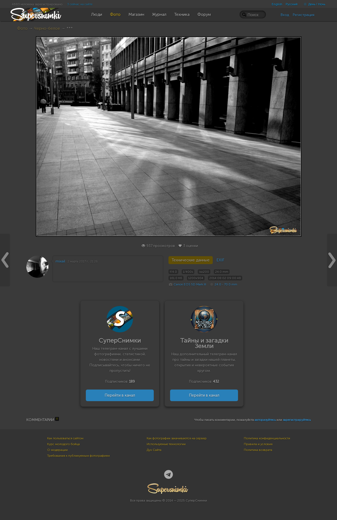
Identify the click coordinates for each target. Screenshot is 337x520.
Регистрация (303, 15)
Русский (292, 4)
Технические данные (191, 260)
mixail (60, 261)
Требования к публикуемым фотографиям (78, 456)
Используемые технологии (166, 444)
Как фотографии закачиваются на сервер (177, 438)
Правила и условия (258, 444)
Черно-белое (47, 28)
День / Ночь (313, 4)
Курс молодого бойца (63, 444)
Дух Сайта (154, 450)
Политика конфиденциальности (267, 438)
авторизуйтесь (265, 420)
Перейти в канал (120, 395)
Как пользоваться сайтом (65, 438)
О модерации (57, 450)
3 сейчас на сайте (79, 4)
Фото (22, 28)
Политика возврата (258, 450)
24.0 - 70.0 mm (226, 284)
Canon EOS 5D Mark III (190, 284)
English (277, 4)
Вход (285, 15)
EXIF (220, 260)
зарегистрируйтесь (297, 420)
